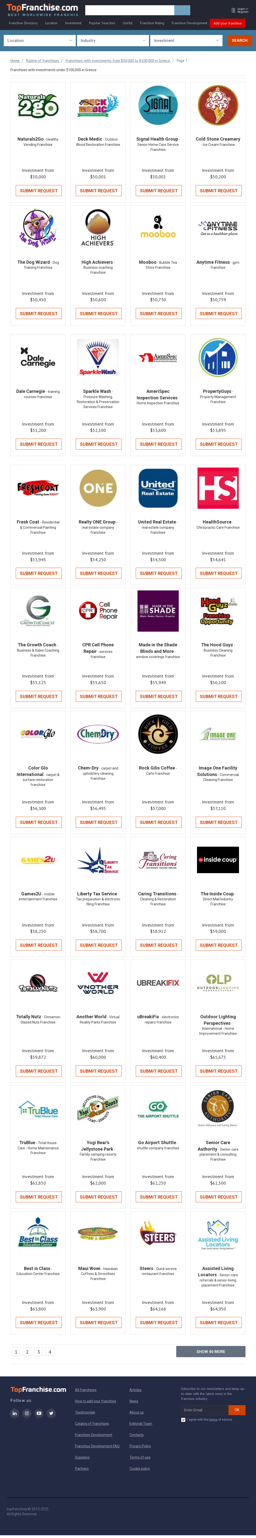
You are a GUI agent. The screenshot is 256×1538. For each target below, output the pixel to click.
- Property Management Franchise (218, 398)
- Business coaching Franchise (99, 268)
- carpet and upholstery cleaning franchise (100, 775)
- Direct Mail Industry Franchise (219, 901)
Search (240, 40)
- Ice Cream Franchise (218, 145)
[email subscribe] (205, 1413)
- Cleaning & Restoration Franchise (159, 901)
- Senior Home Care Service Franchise (159, 145)
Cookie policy (140, 1471)
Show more (210, 1354)
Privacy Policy (140, 1449)
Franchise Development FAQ (97, 1449)
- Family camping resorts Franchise (98, 1157)
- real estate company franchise (100, 528)
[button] (237, 11)
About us (137, 1415)
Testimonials (85, 1415)
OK (237, 1413)
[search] (131, 12)
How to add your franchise (95, 1404)
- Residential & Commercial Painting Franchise (40, 528)
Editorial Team (141, 1426)
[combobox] (40, 40)
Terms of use (140, 1460)
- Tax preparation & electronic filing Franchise (98, 901)
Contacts (137, 1438)
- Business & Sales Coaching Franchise (38, 652)
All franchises (85, 1393)
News (134, 1404)
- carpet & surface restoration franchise (41, 781)
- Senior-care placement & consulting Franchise (219, 1157)
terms (213, 1422)
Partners (82, 1471)
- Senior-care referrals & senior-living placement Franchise (219, 1283)
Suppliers (82, 1460)
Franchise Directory (23, 24)
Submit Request (39, 191)
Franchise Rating (152, 24)
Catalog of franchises (92, 1426)
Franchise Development (189, 24)
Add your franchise (228, 24)
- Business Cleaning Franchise (219, 652)
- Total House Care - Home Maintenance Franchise (38, 1150)
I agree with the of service (206, 1422)
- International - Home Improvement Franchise (218, 1031)
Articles (136, 1393)
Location (51, 24)
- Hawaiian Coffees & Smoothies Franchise (99, 1277)
